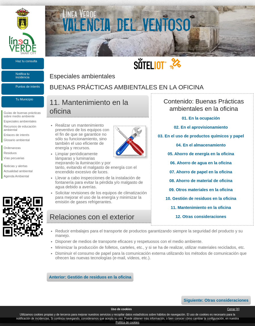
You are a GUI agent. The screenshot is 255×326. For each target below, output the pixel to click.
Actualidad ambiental (18, 171)
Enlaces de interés (16, 135)
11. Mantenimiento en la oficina (201, 207)
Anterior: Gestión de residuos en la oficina (90, 277)
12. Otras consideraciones (200, 216)
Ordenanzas (12, 148)
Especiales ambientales (20, 121)
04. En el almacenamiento (201, 145)
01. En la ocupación (201, 118)
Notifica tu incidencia (22, 75)
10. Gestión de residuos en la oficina (200, 198)
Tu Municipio (24, 99)
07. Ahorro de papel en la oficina (201, 172)
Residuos (10, 153)
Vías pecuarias (14, 158)
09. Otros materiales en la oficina (201, 189)
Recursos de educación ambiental (20, 128)
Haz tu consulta (26, 61)
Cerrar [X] (233, 309)
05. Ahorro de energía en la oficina (201, 154)
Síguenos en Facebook (4, 187)
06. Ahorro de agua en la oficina (201, 163)
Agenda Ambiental (16, 176)
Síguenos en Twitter (14, 187)
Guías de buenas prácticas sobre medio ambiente (22, 114)
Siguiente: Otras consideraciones (216, 300)
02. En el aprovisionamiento (201, 127)
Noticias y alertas (15, 166)
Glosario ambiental (17, 140)
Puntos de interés (28, 86)
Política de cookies (127, 322)
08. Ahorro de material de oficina (201, 180)
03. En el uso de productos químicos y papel (201, 136)
